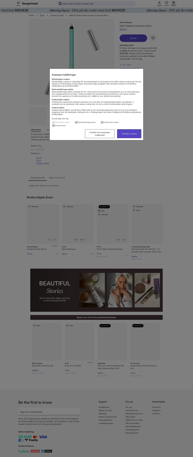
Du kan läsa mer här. (60, 118)
